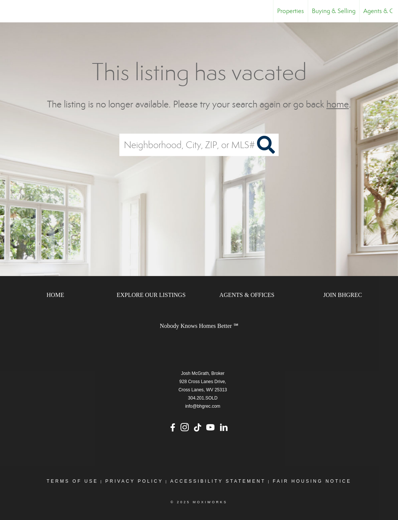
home (337, 104)
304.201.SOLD (202, 398)
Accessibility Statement (218, 481)
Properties (290, 11)
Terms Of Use (72, 481)
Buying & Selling (333, 11)
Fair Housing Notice (312, 481)
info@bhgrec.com (202, 406)
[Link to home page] (9, 11)
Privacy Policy (134, 481)
